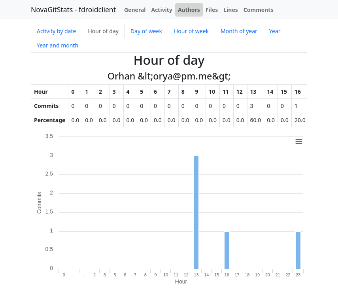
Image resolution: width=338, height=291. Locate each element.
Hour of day (103, 31)
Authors (189, 9)
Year (275, 31)
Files (212, 9)
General (135, 9)
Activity (161, 9)
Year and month (57, 45)
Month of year (239, 31)
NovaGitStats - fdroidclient (73, 9)
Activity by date (56, 31)
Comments (259, 9)
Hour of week (191, 31)
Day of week (146, 31)
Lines (230, 9)
